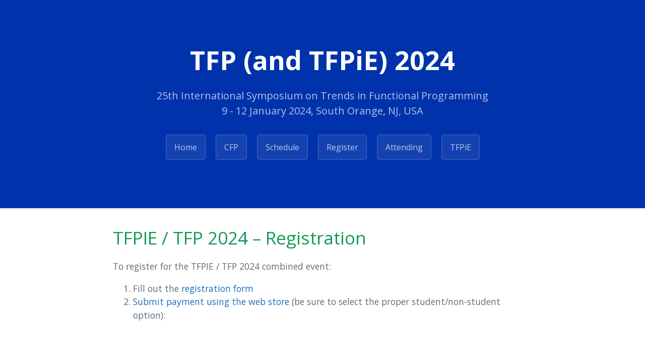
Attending (404, 147)
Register (342, 147)
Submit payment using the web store (211, 301)
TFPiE (460, 147)
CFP (231, 147)
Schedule (282, 147)
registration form (217, 288)
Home (185, 147)
